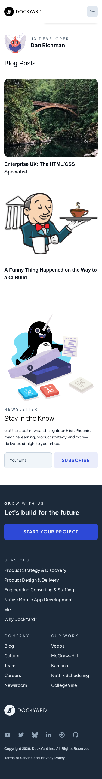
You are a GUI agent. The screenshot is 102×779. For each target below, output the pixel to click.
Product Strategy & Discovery (35, 570)
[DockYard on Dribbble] (62, 734)
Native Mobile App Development (38, 599)
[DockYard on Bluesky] (34, 734)
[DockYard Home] (25, 710)
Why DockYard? (20, 619)
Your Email (19, 460)
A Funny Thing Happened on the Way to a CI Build (50, 273)
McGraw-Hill (64, 655)
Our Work (65, 636)
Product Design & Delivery (31, 580)
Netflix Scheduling (70, 675)
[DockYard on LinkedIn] (48, 734)
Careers (12, 675)
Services (17, 560)
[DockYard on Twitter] (21, 734)
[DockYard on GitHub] (75, 734)
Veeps (57, 646)
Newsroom (15, 685)
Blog (9, 646)
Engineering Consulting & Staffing (39, 589)
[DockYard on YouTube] (7, 734)
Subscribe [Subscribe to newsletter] (76, 460)
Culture (12, 655)
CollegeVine (64, 685)
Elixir (9, 609)
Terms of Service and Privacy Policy (34, 758)
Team (10, 665)
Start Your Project (51, 531)
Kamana (59, 665)
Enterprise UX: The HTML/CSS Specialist (39, 168)
